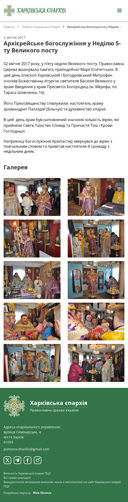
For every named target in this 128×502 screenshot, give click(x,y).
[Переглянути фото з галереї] (32, 197)
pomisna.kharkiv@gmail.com (27, 449)
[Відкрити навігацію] (119, 10)
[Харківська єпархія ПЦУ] (35, 11)
